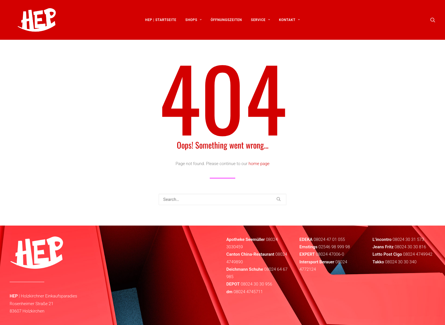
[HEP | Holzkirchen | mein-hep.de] (32, 22)
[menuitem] (160, 22)
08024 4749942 (418, 254)
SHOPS (193, 22)
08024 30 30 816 (410, 246)
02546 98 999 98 (334, 246)
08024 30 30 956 (256, 284)
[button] (432, 22)
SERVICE (260, 22)
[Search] (222, 199)
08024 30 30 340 (401, 261)
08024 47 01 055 (329, 239)
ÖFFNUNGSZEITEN (226, 22)
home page (259, 163)
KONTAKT (289, 22)
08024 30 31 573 (408, 239)
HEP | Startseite (161, 22)
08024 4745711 (248, 291)
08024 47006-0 (330, 254)
